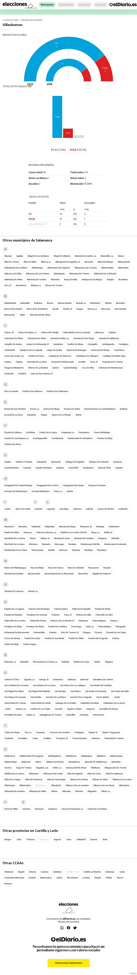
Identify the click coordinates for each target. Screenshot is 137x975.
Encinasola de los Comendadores (100, 409)
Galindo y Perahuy (24, 462)
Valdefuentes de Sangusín (31, 756)
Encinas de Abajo (52, 409)
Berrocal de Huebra (13, 309)
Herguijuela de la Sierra (48, 485)
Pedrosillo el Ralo (38, 620)
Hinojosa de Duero (97, 485)
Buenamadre (120, 309)
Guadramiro (88, 468)
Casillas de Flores (36, 356)
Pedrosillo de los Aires (15, 620)
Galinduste (41, 462)
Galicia (59, 877)
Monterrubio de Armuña (115, 544)
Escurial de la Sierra (13, 415)
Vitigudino (92, 791)
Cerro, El (94, 362)
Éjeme (79, 415)
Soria (69, 839)
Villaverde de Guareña (14, 791)
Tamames (40, 732)
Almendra (55, 279)
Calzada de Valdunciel (109, 338)
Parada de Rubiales (13, 615)
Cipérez (55, 368)
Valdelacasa (71, 756)
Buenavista (9, 315)
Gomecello (73, 468)
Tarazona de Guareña (59, 732)
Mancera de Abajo (67, 526)
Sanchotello (35, 697)
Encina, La (34, 409)
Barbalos (38, 303)
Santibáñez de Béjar (89, 703)
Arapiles (110, 279)
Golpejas (60, 468)
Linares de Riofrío (105, 509)
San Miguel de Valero (14, 691)
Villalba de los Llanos (14, 773)
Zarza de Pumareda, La (72, 809)
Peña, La (90, 626)
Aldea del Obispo (105, 262)
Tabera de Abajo (12, 732)
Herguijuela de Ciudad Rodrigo (18, 485)
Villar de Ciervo (94, 773)
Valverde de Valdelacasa (95, 762)
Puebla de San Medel (54, 638)
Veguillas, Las (42, 768)
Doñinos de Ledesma (32, 391)
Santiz (8, 709)
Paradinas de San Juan (37, 615)
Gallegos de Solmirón (99, 462)
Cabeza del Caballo (50, 332)
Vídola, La (105, 791)
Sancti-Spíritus (102, 697)
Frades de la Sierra (48, 432)
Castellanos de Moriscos (60, 356)
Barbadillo (25, 303)
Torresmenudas (79, 738)
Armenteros (21, 285)
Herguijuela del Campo (73, 485)
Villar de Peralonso (34, 779)
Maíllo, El (108, 532)
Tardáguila (79, 732)
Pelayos (114, 620)
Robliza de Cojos (81, 662)
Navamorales (34, 573)
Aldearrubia (123, 268)
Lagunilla (51, 509)
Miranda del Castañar (84, 538)
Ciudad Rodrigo (70, 368)
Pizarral (98, 632)
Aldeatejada (59, 273)
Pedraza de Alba (83, 615)
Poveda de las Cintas (116, 632)
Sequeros (90, 709)
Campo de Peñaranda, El (37, 344)
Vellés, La (57, 768)
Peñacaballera (104, 626)
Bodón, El (67, 309)
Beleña (108, 303)
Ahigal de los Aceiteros (38, 256)
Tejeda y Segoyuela (111, 732)
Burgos (8, 839)
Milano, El (45, 538)
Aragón (21, 872)
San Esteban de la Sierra (44, 685)
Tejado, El (92, 732)
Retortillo (24, 662)
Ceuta (122, 872)
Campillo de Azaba (13, 344)
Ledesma (77, 509)
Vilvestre (79, 791)
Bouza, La (92, 309)
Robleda (65, 662)
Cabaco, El (9, 332)
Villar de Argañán (75, 773)
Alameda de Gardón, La (85, 256)
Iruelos (8, 509)
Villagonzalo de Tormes (115, 768)
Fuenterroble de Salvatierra (80, 438)
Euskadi (32, 877)
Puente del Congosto (98, 638)
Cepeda (19, 362)
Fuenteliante (57, 438)
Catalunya (109, 872)
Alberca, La (46, 262)
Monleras (33, 544)
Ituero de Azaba (23, 509)
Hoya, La (58, 491)
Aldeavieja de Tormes (79, 273)
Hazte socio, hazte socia (68, 962)
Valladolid (81, 839)
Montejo (72, 544)
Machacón (9, 526)
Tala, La (27, 732)
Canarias (44, 872)
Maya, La (95, 532)
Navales (107, 568)
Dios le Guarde (11, 391)
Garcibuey (117, 462)
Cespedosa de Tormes (112, 362)
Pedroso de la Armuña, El (62, 620)
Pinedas (53, 632)
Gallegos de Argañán (74, 462)
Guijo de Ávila (104, 468)
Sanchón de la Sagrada (81, 697)
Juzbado (38, 509)
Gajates (7, 462)
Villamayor (34, 773)
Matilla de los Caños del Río (74, 532)
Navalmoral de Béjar (13, 573)
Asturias (32, 872)
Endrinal (123, 409)
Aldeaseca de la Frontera (37, 273)
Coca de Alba (88, 368)
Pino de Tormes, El (70, 632)
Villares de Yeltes (100, 779)
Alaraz (121, 256)
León (19, 839)
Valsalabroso (74, 762)
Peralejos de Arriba (35, 626)
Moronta (76, 550)
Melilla (109, 877)
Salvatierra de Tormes (103, 679)
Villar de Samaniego (56, 779)
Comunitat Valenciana (14, 877)
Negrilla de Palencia (101, 573)
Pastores (56, 615)
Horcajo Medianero (40, 491)
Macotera (22, 526)
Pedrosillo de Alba (104, 615)
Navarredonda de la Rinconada (59, 573)
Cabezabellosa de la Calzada (76, 332)
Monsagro (59, 544)
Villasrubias (124, 785)
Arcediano (123, 279)
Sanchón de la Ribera (56, 697)
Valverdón (116, 762)
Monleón (46, 544)
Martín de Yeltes (11, 532)
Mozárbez (102, 550)
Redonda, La (10, 662)
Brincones (105, 309)
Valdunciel (25, 762)
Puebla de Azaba (32, 638)
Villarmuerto (25, 785)
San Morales (60, 691)
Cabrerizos (99, 332)
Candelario (58, 344)
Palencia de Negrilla (81, 609)
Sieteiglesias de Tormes (51, 715)
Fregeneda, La (67, 432)
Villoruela (66, 791)
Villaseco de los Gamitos (77, 785)
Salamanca (58, 679)
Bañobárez (95, 303)
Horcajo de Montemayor (15, 491)
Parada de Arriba (102, 609)
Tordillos (47, 738)
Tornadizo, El (62, 738)
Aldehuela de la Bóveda (105, 273)
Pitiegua (86, 632)
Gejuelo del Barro (44, 468)
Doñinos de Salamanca (57, 391)
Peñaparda (120, 626)
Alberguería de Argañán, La (67, 262)
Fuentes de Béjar (105, 438)
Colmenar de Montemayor (110, 368)
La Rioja (86, 877)
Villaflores (95, 768)
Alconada (88, 262)
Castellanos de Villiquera (87, 356)
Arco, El (7, 285)
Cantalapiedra (108, 344)
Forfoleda (30, 432)
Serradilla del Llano (13, 715)
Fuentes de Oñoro (12, 444)
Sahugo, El (43, 679)
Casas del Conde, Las (14, 356)
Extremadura (46, 877)
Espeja (44, 415)
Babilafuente (10, 303)
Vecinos (8, 768)
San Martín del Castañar (101, 685)
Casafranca (119, 350)
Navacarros (93, 568)
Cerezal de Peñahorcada (62, 362)
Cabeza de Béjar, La (27, 332)
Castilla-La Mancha (92, 872)
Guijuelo (119, 468)
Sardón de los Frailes (40, 709)
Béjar (22, 315)
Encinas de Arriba (72, 409)
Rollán (97, 662)
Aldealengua (37, 268)
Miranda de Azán (62, 538)
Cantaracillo (9, 350)
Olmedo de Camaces (14, 591)
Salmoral (84, 679)
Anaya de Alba (70, 279)
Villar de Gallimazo (114, 773)
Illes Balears (72, 877)
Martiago (100, 526)
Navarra (8, 883)
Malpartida (50, 526)
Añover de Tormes (54, 285)
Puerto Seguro (29, 644)
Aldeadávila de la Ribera (15, 268)
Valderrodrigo (10, 762)
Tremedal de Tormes (114, 738)
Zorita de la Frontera (97, 809)
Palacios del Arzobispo (39, 609)
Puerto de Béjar (11, 644)
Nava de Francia (55, 568)
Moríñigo (88, 550)
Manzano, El (86, 526)
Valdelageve (86, 756)
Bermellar (120, 303)
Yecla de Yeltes (11, 809)
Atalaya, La (36, 285)
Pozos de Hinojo (12, 638)
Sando (117, 697)
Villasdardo (56, 785)
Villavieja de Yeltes (37, 791)
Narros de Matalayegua (15, 568)
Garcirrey (27, 468)
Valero (38, 762)
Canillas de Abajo (75, 344)
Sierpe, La (30, 715)
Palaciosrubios (61, 609)
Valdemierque (116, 756)
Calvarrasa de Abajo (13, 338)
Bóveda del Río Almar (40, 315)
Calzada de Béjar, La (59, 338)
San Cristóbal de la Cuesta (16, 685)
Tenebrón (8, 738)
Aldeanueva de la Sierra (85, 268)
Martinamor (114, 526)
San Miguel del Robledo (39, 691)
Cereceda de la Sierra (37, 362)
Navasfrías (83, 573)
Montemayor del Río (90, 544)
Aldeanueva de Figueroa (58, 268)
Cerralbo (82, 362)
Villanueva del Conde (53, 773)
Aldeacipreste (124, 262)
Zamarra (26, 809)
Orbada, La (33, 591)
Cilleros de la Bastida (38, 368)
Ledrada (89, 509)
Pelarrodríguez (99, 620)
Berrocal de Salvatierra (37, 309)
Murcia (120, 877)
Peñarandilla (39, 632)
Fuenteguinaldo (40, 438)
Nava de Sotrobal (76, 568)
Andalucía (8, 872)
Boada (56, 309)
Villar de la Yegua (12, 779)
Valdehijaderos (54, 756)
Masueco (28, 532)
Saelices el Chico (12, 679)
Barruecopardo (65, 303)
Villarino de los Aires (122, 779)
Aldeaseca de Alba (12, 273)
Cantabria (57, 872)
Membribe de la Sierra (14, 538)
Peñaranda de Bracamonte (16, 632)
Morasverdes (38, 550)
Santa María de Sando (41, 703)
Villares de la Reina (79, 779)
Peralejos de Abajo (13, 626)
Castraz (7, 362)
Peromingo (76, 626)
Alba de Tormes (11, 262)
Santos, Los (21, 709)
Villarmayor (9, 785)
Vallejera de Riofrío (55, 762)
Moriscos (63, 550)
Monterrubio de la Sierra (15, 550)
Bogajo (80, 309)
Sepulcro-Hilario (74, 709)
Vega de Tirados (24, 768)
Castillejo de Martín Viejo (114, 356)
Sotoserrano (98, 715)
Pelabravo (83, 620)
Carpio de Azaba (54, 350)
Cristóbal (22, 373)
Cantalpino (124, 344)
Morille (51, 550)
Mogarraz (102, 538)
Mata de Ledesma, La (46, 532)
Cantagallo (92, 344)
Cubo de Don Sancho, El (41, 373)
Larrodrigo (64, 509)
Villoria (54, 791)
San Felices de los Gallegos (73, 685)
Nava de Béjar (37, 568)
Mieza (33, 538)
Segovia (57, 839)
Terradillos (22, 738)
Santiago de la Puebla (65, 703)
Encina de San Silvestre (15, 409)
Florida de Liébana (12, 432)
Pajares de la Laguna (14, 609)
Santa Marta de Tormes (15, 703)
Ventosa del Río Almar (76, 768)
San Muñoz (75, 691)
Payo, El (68, 615)
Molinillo (115, 538)
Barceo (50, 303)
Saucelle (58, 709)
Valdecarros (9, 756)
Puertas (115, 638)
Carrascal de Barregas (76, 350)
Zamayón (39, 809)
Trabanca (95, 738)
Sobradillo (70, 715)
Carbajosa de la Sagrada (31, 350)
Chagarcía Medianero (14, 368)
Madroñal (36, 526)
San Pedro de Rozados (96, 691)
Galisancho (56, 462)
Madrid (98, 877)
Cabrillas (112, 332)
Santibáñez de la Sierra (114, 703)
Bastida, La (81, 303)
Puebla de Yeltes (76, 638)
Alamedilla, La (107, 256)
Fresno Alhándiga (102, 432)
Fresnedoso (84, 432)
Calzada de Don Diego (83, 338)
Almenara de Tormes (36, 279)
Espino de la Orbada (61, 415)
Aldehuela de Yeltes (13, 279)
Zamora (93, 839)
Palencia (31, 839)
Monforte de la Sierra (14, 544)
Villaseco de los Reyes (104, 785)
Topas (35, 738)
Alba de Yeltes (30, 262)
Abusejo (8, 256)
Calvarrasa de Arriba (36, 338)
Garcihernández (11, 468)
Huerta (70, 491)
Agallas (19, 256)
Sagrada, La (29, 679)
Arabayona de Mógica (92, 279)
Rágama (109, 662)
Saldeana (71, 679)
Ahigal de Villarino (62, 256)
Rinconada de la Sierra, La (45, 662)
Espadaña (31, 415)
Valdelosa (101, 756)
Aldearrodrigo (107, 268)
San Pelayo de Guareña (15, 697)
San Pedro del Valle (120, 691)
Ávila (105, 839)
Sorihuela (84, 715)
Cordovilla (9, 373)
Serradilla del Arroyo (108, 709)
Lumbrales (123, 509)
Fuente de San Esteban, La (16, 438)
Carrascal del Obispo (100, 350)
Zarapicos (52, 809)
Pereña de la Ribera (57, 626)
